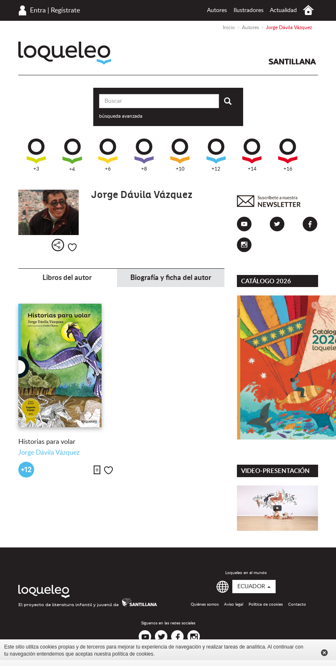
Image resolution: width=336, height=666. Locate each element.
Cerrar (324, 652)
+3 (36, 155)
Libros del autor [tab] (67, 277)
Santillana (292, 61)
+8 (144, 155)
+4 (72, 155)
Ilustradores (249, 10)
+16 (287, 155)
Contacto (297, 604)
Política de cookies (266, 604)
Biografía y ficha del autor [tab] (170, 277)
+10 (179, 155)
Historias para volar (46, 441)
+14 (251, 155)
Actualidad (283, 10)
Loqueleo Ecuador (64, 53)
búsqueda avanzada (120, 116)
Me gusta (72, 247)
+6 (107, 155)
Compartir (58, 245)
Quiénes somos (205, 604)
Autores (217, 10)
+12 (216, 155)
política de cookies (133, 654)
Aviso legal (233, 604)
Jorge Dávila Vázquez (49, 452)
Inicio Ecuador (308, 10)
